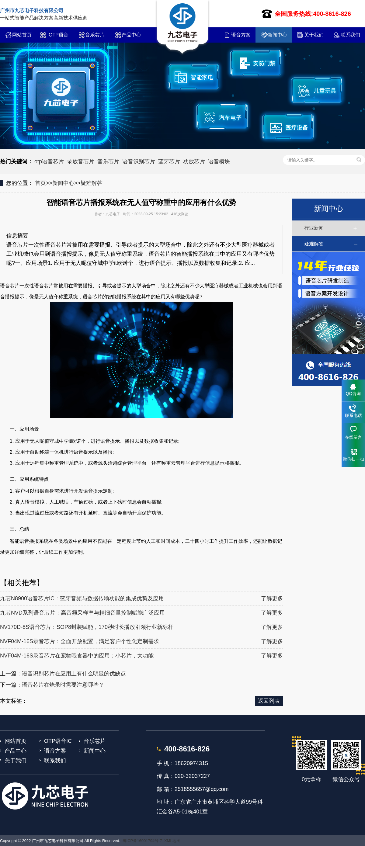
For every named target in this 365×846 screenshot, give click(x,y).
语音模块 (219, 161)
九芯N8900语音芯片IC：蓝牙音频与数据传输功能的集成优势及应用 (82, 598)
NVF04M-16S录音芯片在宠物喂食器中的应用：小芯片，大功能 (77, 656)
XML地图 (172, 840)
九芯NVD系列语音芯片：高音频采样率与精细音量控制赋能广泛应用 (82, 613)
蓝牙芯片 (169, 161)
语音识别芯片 (138, 161)
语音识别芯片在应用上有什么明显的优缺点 (74, 674)
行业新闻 (314, 228)
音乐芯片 (95, 34)
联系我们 (350, 34)
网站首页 (22, 34)
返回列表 (269, 701)
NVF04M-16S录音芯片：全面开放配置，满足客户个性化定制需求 (79, 641)
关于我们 (314, 34)
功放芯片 (194, 161)
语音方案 (241, 34)
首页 (40, 183)
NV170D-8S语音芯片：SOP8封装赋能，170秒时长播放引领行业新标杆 (86, 627)
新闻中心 (277, 34)
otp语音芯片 (49, 161)
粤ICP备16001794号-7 (142, 840)
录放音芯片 (80, 161)
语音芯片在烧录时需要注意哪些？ (63, 685)
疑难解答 (92, 183)
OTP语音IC (58, 37)
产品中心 (131, 34)
